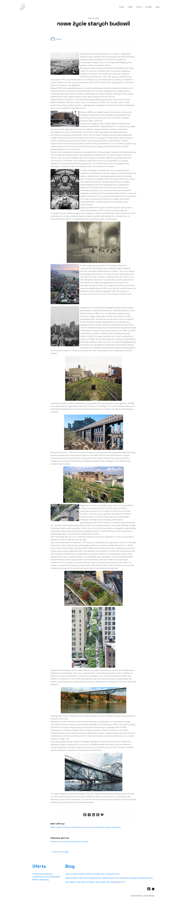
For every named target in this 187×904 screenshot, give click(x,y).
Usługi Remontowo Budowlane (46, 876)
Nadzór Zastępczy (40, 879)
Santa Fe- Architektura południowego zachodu (69, 841)
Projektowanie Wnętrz (42, 874)
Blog (70, 866)
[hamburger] (28, 6)
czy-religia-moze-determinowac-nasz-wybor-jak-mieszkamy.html (95, 882)
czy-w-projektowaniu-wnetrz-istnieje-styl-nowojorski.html (92, 874)
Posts (59, 39)
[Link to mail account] (153, 888)
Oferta (39, 866)
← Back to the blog (59, 851)
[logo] (22, 7)
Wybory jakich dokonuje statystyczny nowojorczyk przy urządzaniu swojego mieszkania (86, 827)
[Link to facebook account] (148, 888)
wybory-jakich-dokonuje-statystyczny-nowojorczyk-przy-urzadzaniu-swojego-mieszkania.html (109, 878)
